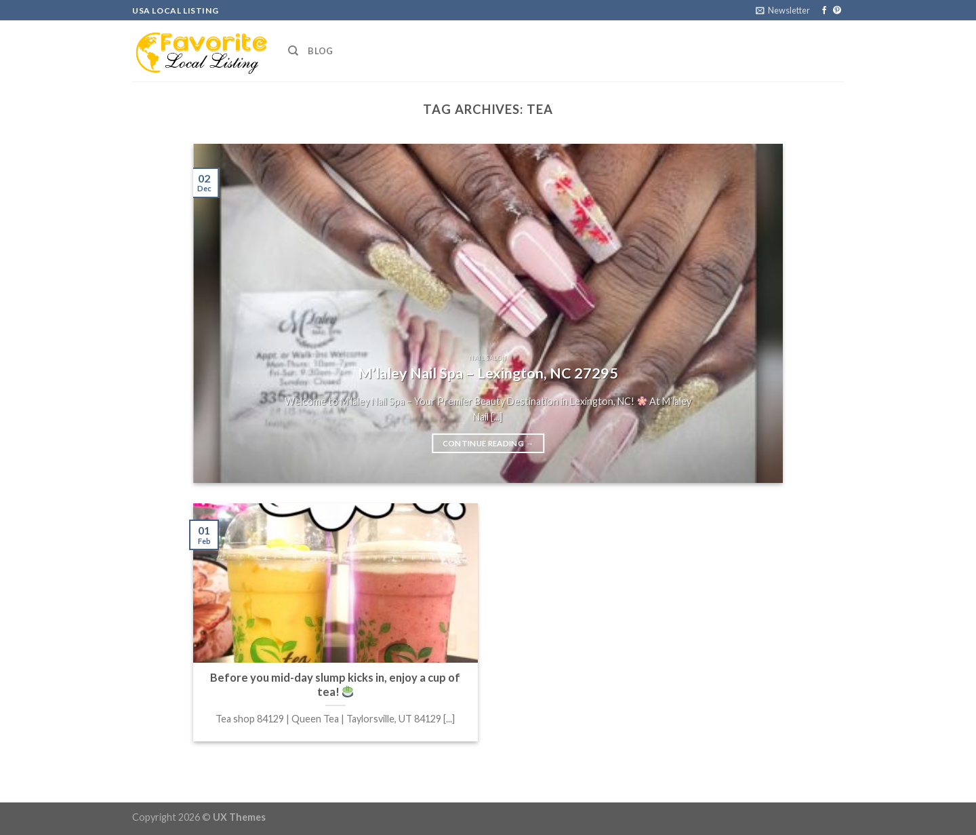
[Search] (293, 51)
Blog (320, 50)
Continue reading (488, 444)
